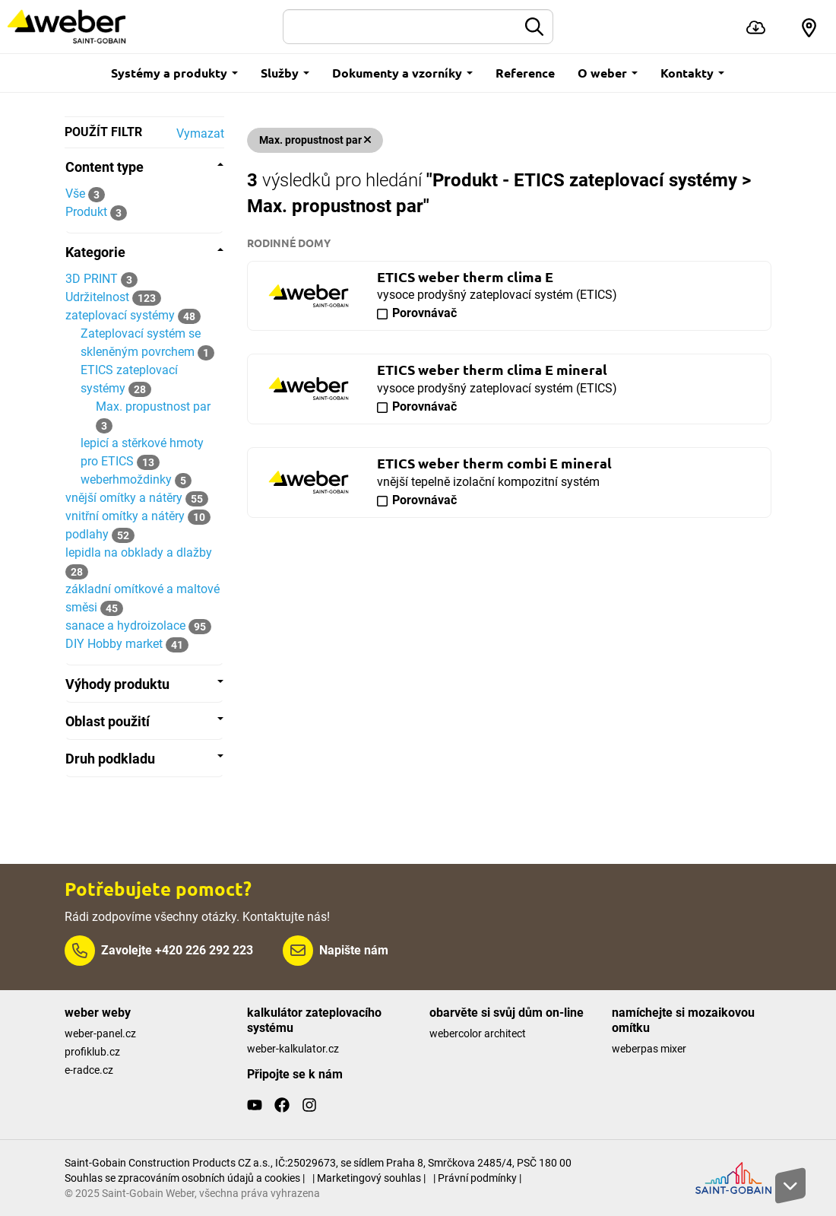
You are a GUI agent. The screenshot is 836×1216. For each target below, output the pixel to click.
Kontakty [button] (692, 73)
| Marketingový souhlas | (369, 1178)
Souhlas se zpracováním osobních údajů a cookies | (185, 1178)
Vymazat (200, 133)
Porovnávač (424, 313)
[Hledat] (400, 26)
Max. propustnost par (315, 140)
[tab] (144, 167)
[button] (809, 26)
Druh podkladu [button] (144, 759)
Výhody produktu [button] (144, 684)
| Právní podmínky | (477, 1178)
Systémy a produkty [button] (174, 73)
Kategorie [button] (144, 252)
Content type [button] (144, 167)
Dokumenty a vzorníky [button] (402, 73)
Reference (525, 73)
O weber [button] (608, 73)
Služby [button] (285, 73)
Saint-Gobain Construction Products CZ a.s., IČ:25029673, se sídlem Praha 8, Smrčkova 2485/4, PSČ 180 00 (318, 1163)
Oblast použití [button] (144, 721)
